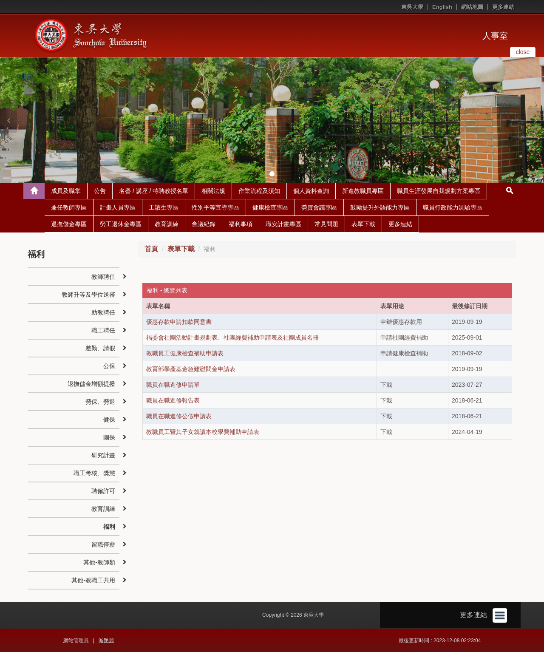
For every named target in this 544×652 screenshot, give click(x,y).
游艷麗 (106, 640)
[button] (8, 120)
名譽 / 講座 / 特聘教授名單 (153, 190)
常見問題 (326, 224)
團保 (109, 437)
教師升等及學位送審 (88, 294)
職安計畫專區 (283, 224)
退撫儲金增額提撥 (91, 383)
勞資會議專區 (319, 207)
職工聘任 (103, 330)
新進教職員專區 (363, 190)
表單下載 (363, 224)
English (442, 7)
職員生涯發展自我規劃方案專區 (438, 190)
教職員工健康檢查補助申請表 (185, 353)
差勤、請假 (100, 348)
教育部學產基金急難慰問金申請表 (190, 369)
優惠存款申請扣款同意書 (179, 321)
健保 (109, 419)
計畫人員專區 (118, 207)
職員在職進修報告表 (173, 400)
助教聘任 (103, 312)
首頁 (151, 248)
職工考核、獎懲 (94, 473)
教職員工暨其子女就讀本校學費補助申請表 (202, 431)
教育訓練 (166, 224)
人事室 (495, 35)
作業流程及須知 (259, 190)
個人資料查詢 (311, 190)
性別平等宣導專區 (215, 207)
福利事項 (240, 224)
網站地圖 (472, 7)
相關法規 (213, 190)
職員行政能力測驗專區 (452, 207)
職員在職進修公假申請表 (179, 416)
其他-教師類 (99, 562)
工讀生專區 (163, 207)
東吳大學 (412, 7)
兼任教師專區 (69, 207)
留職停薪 (103, 544)
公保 (109, 366)
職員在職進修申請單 (173, 384)
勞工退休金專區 (121, 224)
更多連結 (503, 7)
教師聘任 (103, 276)
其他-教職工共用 (93, 580)
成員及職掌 (66, 190)
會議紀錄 (203, 224)
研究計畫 (103, 455)
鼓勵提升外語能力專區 (380, 207)
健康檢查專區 (270, 207)
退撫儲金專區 (69, 224)
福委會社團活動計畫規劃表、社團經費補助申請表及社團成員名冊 (232, 337)
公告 (100, 190)
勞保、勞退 (100, 401)
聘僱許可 (103, 491)
